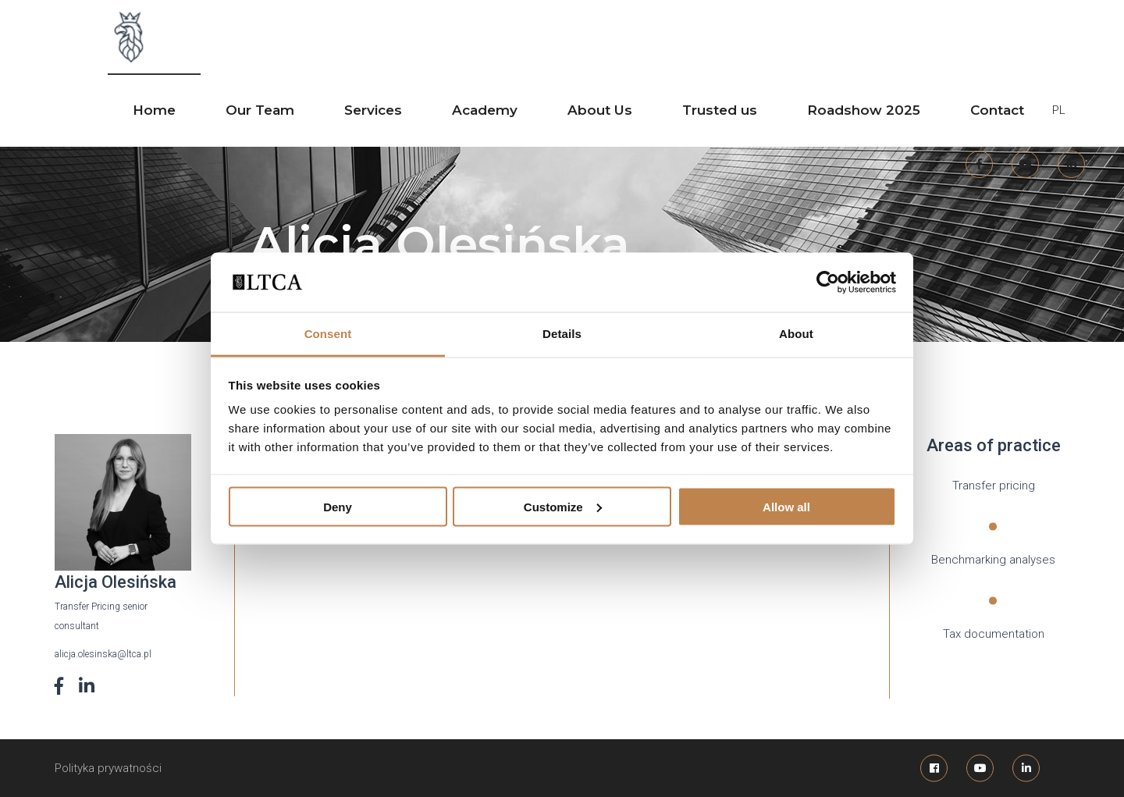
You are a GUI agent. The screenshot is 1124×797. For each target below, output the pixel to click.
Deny (337, 506)
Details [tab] (562, 333)
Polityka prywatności (108, 768)
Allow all (786, 506)
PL (1058, 110)
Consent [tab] (328, 333)
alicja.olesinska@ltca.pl (103, 654)
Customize (563, 506)
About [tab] (796, 333)
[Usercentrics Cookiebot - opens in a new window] (827, 282)
